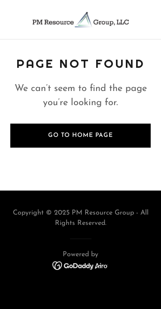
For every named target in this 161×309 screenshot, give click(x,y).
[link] (81, 19)
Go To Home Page (80, 135)
